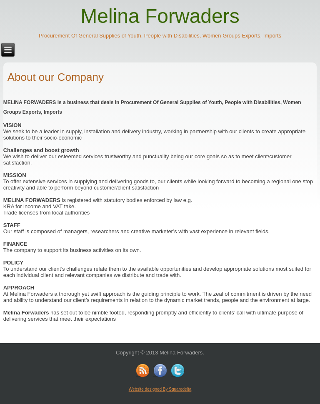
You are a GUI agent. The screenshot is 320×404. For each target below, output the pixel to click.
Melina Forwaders (159, 16)
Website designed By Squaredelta (160, 389)
